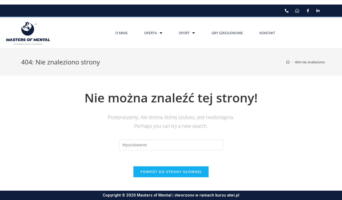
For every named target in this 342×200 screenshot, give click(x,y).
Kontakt (267, 32)
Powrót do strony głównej (171, 171)
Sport (187, 33)
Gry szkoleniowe (227, 32)
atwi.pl (233, 195)
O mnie (121, 32)
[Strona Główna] (288, 62)
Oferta (153, 33)
